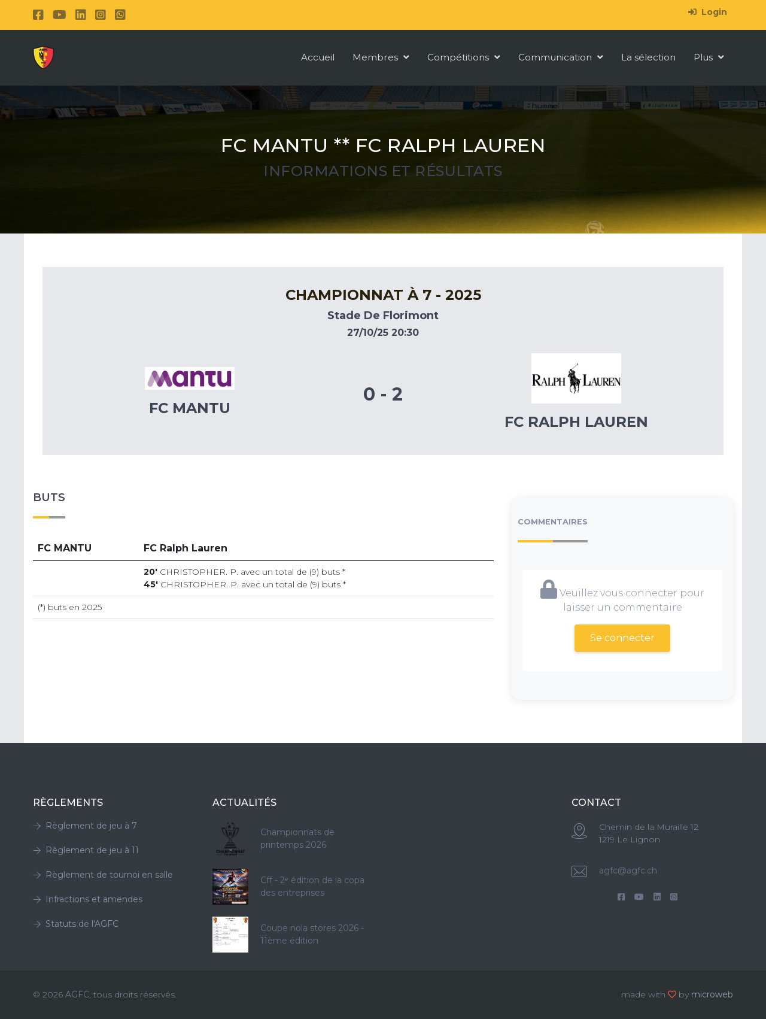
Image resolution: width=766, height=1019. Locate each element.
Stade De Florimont (383, 315)
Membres (380, 57)
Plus (709, 57)
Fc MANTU (189, 408)
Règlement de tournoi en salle (103, 874)
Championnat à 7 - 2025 (383, 295)
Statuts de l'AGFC (75, 923)
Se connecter (622, 638)
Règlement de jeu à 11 (86, 850)
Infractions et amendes (87, 899)
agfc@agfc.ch (628, 870)
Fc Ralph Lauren (576, 421)
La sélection (648, 57)
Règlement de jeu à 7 (85, 825)
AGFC (77, 994)
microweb (712, 994)
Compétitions (463, 57)
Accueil (318, 57)
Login (707, 12)
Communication (560, 57)
